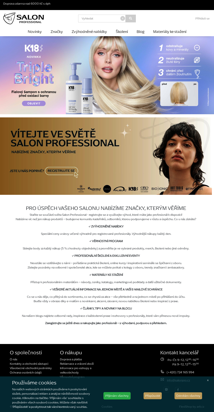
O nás (13, 359)
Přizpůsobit (152, 396)
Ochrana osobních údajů (26, 372)
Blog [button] (140, 31)
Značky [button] (57, 31)
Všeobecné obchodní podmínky (31, 368)
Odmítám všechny (188, 396)
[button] (16, 76)
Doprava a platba (71, 359)
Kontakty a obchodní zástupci (29, 364)
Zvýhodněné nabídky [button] (89, 31)
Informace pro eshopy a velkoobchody (75, 370)
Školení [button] (122, 31)
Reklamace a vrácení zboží (77, 364)
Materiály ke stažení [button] (169, 31)
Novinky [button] (35, 31)
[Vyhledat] (131, 18)
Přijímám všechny (117, 396)
